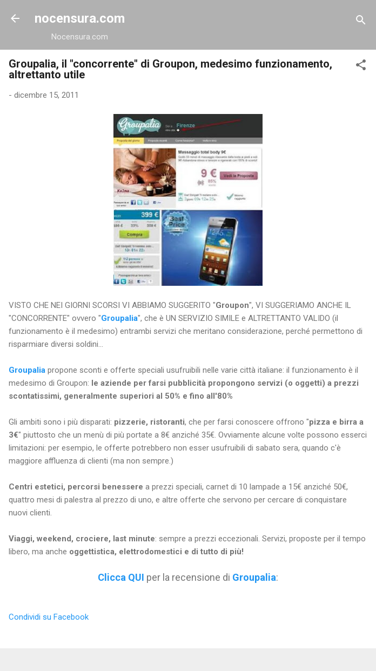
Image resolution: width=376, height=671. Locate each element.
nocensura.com (80, 18)
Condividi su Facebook (49, 617)
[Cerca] (360, 21)
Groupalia (119, 318)
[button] (360, 66)
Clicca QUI (121, 577)
